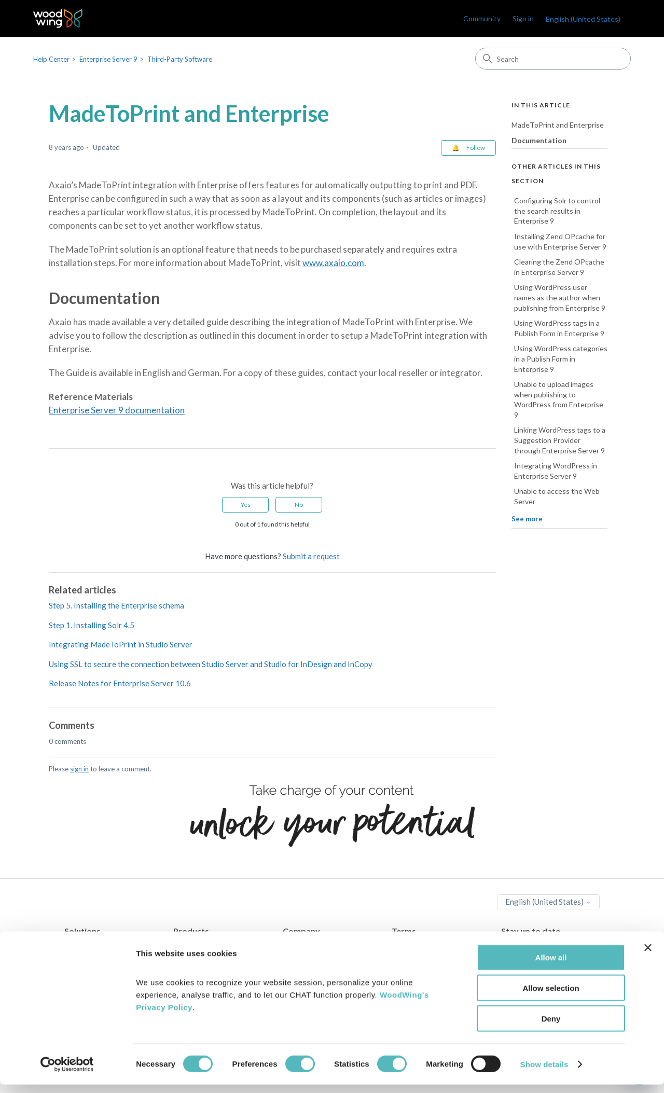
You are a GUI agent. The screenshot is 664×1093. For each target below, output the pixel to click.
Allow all (551, 965)
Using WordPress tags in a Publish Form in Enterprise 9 (559, 328)
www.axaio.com (333, 262)
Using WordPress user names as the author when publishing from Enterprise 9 (559, 297)
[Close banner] (648, 956)
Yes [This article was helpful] (246, 504)
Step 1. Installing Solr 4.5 (91, 625)
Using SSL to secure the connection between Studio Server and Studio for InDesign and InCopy (210, 664)
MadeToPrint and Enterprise (557, 124)
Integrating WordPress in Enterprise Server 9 (555, 470)
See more (527, 519)
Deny (551, 1026)
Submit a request (311, 556)
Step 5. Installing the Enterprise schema (116, 605)
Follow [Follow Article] (475, 147)
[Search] (553, 58)
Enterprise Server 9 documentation (117, 410)
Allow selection (550, 996)
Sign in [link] (523, 18)
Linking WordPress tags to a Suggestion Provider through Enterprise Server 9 (559, 439)
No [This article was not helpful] (299, 504)
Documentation (538, 140)
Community (482, 18)
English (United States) (583, 19)
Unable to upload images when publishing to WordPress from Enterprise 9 (558, 399)
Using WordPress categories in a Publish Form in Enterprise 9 (560, 358)
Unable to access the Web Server (557, 496)
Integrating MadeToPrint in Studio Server (120, 644)
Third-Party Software (179, 59)
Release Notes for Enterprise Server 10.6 (120, 683)
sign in (79, 769)
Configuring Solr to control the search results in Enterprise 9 (557, 210)
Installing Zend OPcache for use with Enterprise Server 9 (560, 241)
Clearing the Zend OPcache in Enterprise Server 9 (559, 266)
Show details (544, 1072)
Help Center (51, 59)
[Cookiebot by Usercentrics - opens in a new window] (67, 1073)
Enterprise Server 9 (108, 59)
